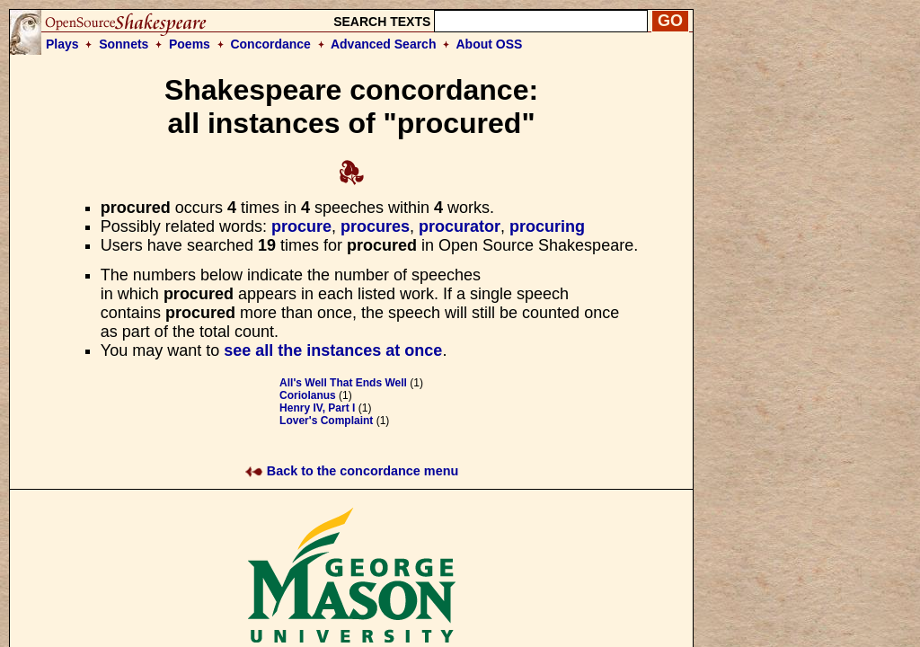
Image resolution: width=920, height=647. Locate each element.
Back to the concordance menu (351, 471)
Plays (62, 44)
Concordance (270, 44)
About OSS (489, 44)
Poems (189, 44)
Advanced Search (384, 44)
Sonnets (123, 44)
